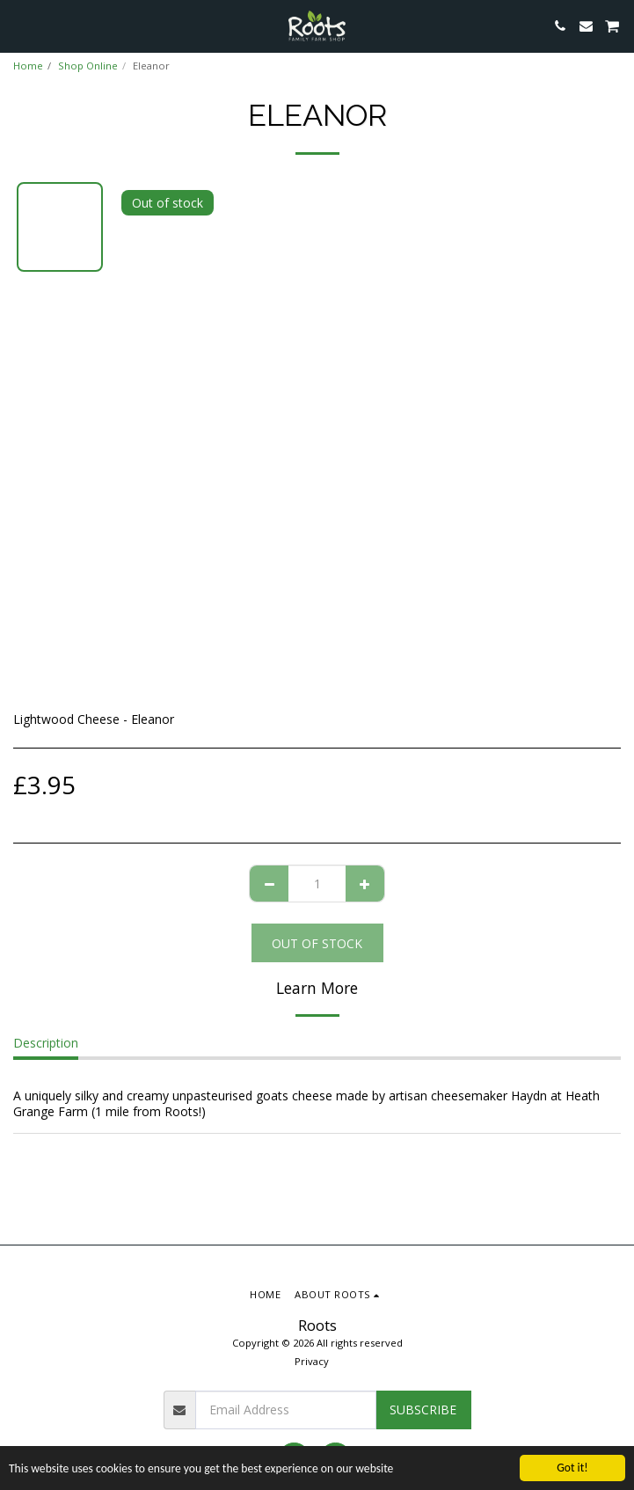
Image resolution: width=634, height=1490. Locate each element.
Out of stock (317, 943)
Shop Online (88, 65)
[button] (19, 25)
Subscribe (423, 1409)
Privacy (312, 1361)
